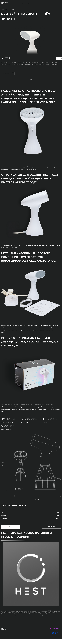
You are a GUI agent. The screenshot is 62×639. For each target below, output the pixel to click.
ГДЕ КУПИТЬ (30, 3)
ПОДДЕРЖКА (38, 3)
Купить (11, 526)
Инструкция (51, 526)
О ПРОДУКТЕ (22, 3)
